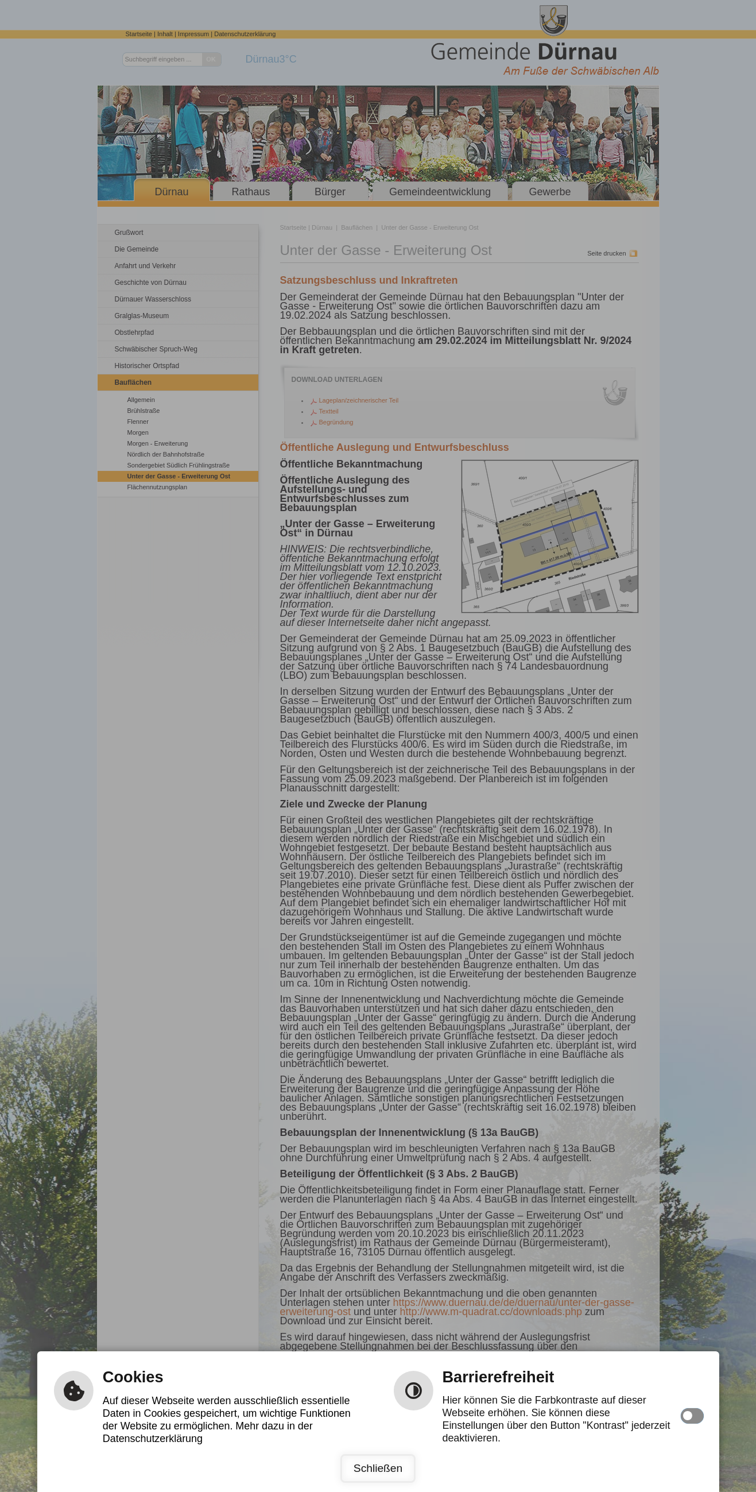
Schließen (378, 1468)
